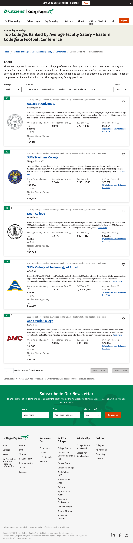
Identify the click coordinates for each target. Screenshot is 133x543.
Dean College (36, 213)
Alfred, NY (31, 271)
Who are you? (90, 409)
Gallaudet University (41, 104)
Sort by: (7, 85)
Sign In (124, 20)
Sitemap (23, 454)
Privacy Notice (26, 463)
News (5, 454)
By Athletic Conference (63, 501)
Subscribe (113, 415)
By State (61, 487)
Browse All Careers (62, 517)
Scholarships (33, 22)
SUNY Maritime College (42, 157)
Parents (43, 461)
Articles (69, 22)
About (81, 22)
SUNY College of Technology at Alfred (52, 267)
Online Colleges (65, 506)
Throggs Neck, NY (35, 161)
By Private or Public (64, 493)
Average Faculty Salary (42, 52)
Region (62, 89)
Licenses (23, 472)
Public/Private (48, 89)
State (92, 89)
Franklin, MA (32, 217)
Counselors (45, 448)
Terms (22, 467)
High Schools (46, 457)
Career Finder (64, 463)
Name (24, 409)
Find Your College (13, 22)
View (86, 3)
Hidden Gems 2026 (64, 481)
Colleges (44, 452)
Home (6, 52)
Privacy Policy (25, 459)
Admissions (101, 450)
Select (88, 415)
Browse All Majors (66, 511)
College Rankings (21, 52)
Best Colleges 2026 (64, 474)
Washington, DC (34, 107)
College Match (64, 448)
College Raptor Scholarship (84, 447)
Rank (8, 89)
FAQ (21, 450)
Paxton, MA (32, 325)
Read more (102, 228)
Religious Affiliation (77, 89)
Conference (61, 52)
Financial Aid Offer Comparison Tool (66, 455)
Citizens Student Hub (97, 22)
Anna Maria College (40, 321)
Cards (118, 89)
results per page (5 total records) (23, 370)
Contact (23, 445)
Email (55, 409)
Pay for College (52, 22)
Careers (6, 450)
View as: (117, 85)
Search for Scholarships (83, 454)
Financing (100, 454)
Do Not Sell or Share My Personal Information (9, 463)
